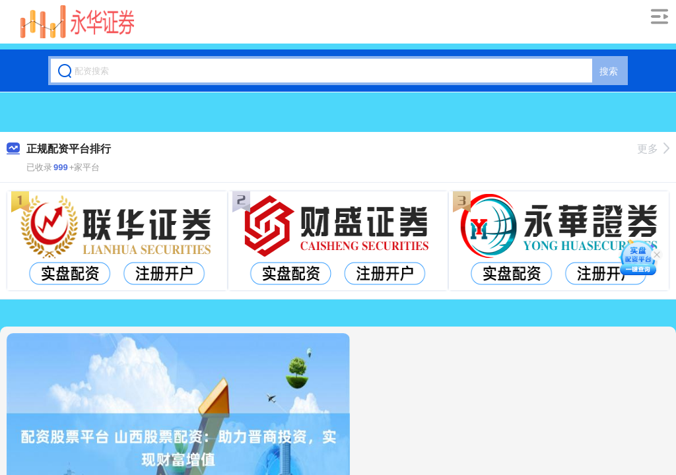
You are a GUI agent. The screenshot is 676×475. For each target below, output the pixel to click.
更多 (653, 148)
